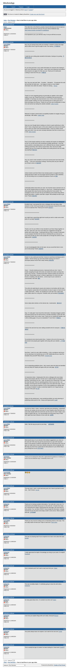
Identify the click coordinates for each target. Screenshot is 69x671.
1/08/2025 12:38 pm (9, 613)
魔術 (56, 176)
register (31, 9)
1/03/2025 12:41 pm (9, 565)
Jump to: (15, 665)
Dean (5, 27)
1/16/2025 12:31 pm (9, 645)
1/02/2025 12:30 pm (9, 550)
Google (27, 538)
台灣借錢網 (33, 512)
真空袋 (56, 367)
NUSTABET (40, 448)
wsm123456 (7, 472)
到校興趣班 (61, 293)
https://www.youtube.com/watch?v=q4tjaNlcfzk (37, 30)
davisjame (6, 456)
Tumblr (60, 631)
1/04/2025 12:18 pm (9, 581)
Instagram (27, 585)
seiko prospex (32, 131)
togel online (54, 522)
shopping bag (48, 355)
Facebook (27, 554)
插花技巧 (51, 207)
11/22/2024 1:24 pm (9, 501)
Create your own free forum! (37, 14)
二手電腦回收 (56, 46)
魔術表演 (34, 150)
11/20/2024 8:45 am (9, 486)
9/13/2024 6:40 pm (8, 406)
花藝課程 (41, 248)
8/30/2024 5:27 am (8, 202)
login (26, 9)
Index (5, 7)
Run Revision (11, 20)
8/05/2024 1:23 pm (8, 42)
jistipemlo (6, 504)
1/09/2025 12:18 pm (9, 629)
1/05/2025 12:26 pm (9, 597)
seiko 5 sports (54, 104)
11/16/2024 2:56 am (9, 470)
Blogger (56, 615)
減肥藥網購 (51, 424)
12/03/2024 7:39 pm (9, 518)
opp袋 (56, 400)
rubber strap (41, 115)
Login (28, 7)
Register (21, 7)
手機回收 (43, 72)
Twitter (55, 568)
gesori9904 (7, 424)
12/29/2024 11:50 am (9, 534)
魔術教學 (38, 163)
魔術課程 (34, 196)
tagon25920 (7, 44)
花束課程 (34, 237)
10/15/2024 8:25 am (9, 437)
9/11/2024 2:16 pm (8, 254)
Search (13, 7)
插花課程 (37, 219)
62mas (55, 85)
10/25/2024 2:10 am (9, 454)
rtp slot (37, 490)
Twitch (54, 600)
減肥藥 (51, 415)
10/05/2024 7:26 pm (9, 421)
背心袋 (37, 388)
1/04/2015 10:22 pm (9, 24)
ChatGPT (62, 647)
